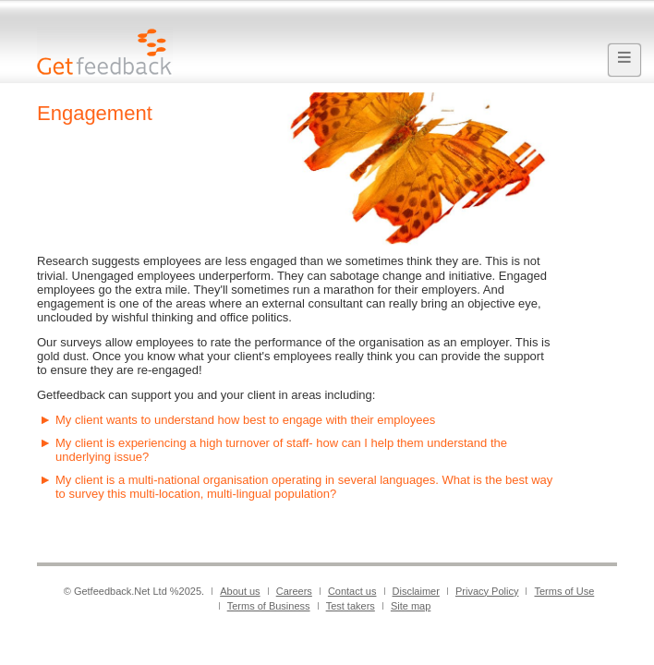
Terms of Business (268, 605)
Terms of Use (564, 591)
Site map (410, 605)
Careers (294, 591)
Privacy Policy (486, 591)
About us (240, 591)
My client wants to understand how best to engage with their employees (245, 420)
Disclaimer (416, 591)
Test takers (350, 605)
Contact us (352, 591)
